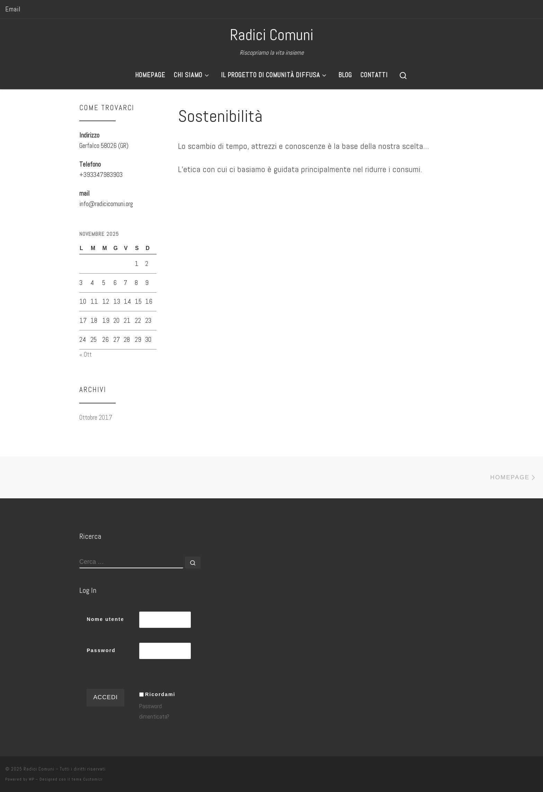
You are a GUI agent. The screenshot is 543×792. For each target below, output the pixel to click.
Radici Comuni (39, 769)
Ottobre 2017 (95, 417)
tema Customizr (87, 779)
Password (101, 650)
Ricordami (160, 694)
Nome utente (105, 619)
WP (31, 779)
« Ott (85, 354)
